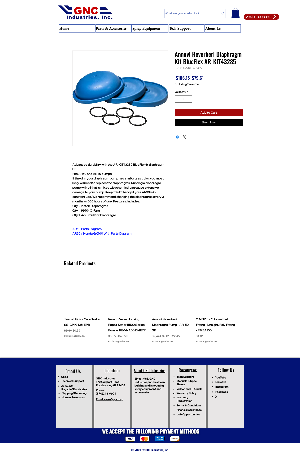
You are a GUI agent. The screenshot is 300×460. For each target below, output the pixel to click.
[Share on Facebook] (177, 137)
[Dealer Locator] (261, 17)
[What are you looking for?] (189, 13)
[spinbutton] (183, 99)
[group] (150, 308)
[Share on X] (184, 137)
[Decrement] (177, 99)
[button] (235, 13)
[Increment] (189, 99)
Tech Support (185, 376)
